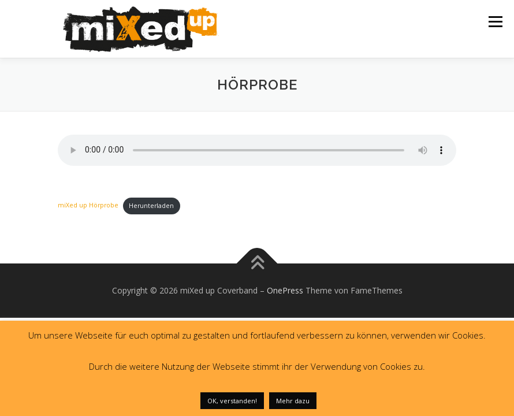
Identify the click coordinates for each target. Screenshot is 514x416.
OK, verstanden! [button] (232, 400)
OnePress (285, 290)
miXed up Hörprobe (88, 206)
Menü (495, 21)
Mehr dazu (293, 400)
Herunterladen (151, 206)
